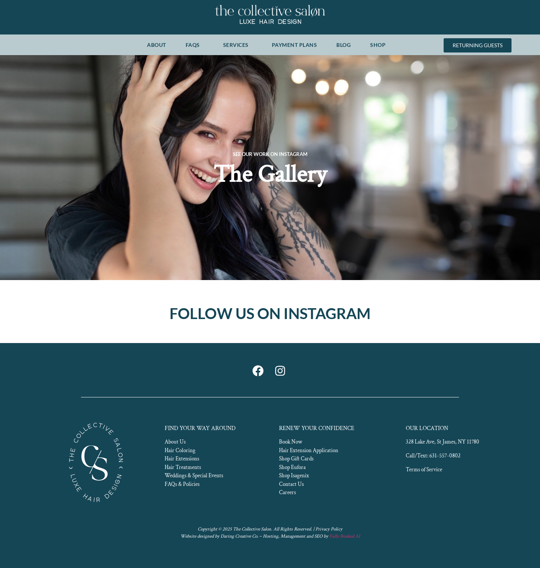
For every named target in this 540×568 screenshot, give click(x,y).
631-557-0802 (444, 455)
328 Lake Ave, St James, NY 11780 (442, 441)
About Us (175, 441)
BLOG (343, 45)
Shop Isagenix (294, 475)
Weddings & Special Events (194, 475)
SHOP (379, 44)
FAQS (195, 44)
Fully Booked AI (344, 536)
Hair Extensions (182, 458)
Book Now (290, 441)
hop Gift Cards (298, 458)
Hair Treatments (183, 467)
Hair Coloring (180, 450)
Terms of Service (424, 469)
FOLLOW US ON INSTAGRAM (270, 313)
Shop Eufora (292, 467)
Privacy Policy (328, 529)
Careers (287, 492)
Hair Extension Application (308, 450)
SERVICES (237, 44)
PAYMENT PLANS (294, 45)
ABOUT (156, 45)
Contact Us (291, 484)
